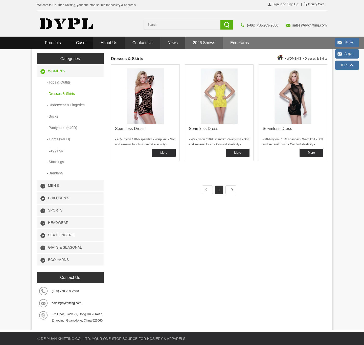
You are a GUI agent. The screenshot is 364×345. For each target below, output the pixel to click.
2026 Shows (204, 43)
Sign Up (292, 4)
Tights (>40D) (59, 139)
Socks (53, 116)
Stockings (56, 162)
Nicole (349, 42)
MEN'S (53, 185)
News (173, 43)
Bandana (56, 173)
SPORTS (55, 210)
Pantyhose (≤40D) (63, 128)
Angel (348, 54)
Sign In (277, 4)
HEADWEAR (58, 223)
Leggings (56, 150)
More (163, 152)
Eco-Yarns (239, 43)
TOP (343, 65)
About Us (109, 43)
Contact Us (142, 43)
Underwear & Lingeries (66, 105)
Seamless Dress (129, 128)
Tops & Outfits (60, 82)
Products (53, 43)
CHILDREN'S (58, 198)
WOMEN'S (56, 71)
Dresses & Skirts (62, 94)
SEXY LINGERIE (61, 235)
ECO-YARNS (58, 260)
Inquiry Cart (316, 4)
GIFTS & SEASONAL (65, 247)
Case (80, 43)
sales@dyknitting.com (309, 25)
